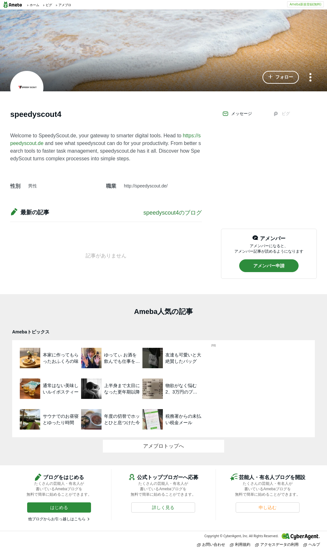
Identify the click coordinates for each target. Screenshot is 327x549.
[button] (280, 77)
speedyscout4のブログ (172, 213)
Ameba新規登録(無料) (305, 4)
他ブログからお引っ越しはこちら (57, 519)
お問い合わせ (211, 544)
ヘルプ (311, 544)
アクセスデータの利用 (277, 544)
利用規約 (240, 544)
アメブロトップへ (163, 446)
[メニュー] (310, 78)
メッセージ (237, 114)
